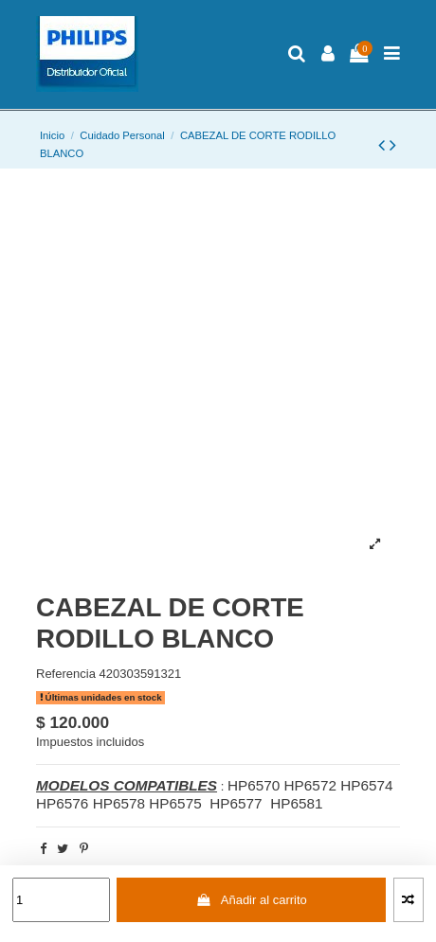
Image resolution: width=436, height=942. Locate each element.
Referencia (66, 674)
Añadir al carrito (251, 900)
